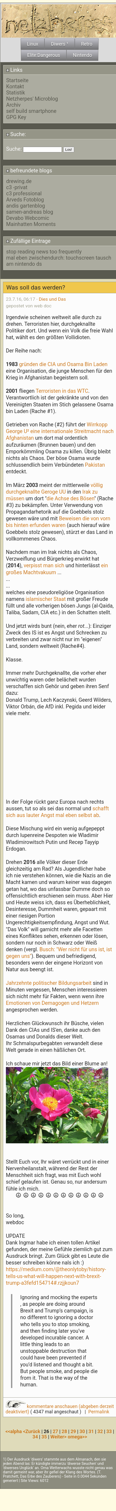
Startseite (17, 80)
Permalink (98, 1411)
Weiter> (59, 1436)
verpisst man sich (44, 565)
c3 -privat (16, 187)
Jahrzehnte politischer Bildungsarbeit (49, 983)
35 (44, 1436)
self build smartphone (31, 111)
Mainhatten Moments (31, 224)
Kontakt (15, 87)
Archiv (13, 105)
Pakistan (95, 465)
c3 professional (24, 194)
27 (55, 1431)
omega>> (77, 1436)
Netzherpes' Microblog (32, 99)
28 (64, 1431)
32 (100, 1431)
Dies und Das (52, 299)
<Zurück (32, 1431)
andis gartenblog (25, 206)
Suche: (16, 134)
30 (82, 1431)
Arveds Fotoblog (25, 200)
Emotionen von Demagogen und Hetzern (52, 1003)
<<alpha (14, 1431)
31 (91, 1431)
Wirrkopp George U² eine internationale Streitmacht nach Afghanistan (60, 431)
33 (109, 1431)
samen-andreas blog (29, 212)
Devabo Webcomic (27, 218)
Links (14, 70)
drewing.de (19, 181)
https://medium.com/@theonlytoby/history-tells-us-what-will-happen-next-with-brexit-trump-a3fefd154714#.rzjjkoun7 (56, 1276)
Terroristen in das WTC (62, 391)
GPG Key (16, 117)
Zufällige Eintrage (28, 241)
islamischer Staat (46, 599)
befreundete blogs (29, 171)
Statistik (15, 93)
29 (73, 1431)
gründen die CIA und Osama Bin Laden (63, 364)
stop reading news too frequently (44, 252)
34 (35, 1436)
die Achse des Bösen (70, 498)
